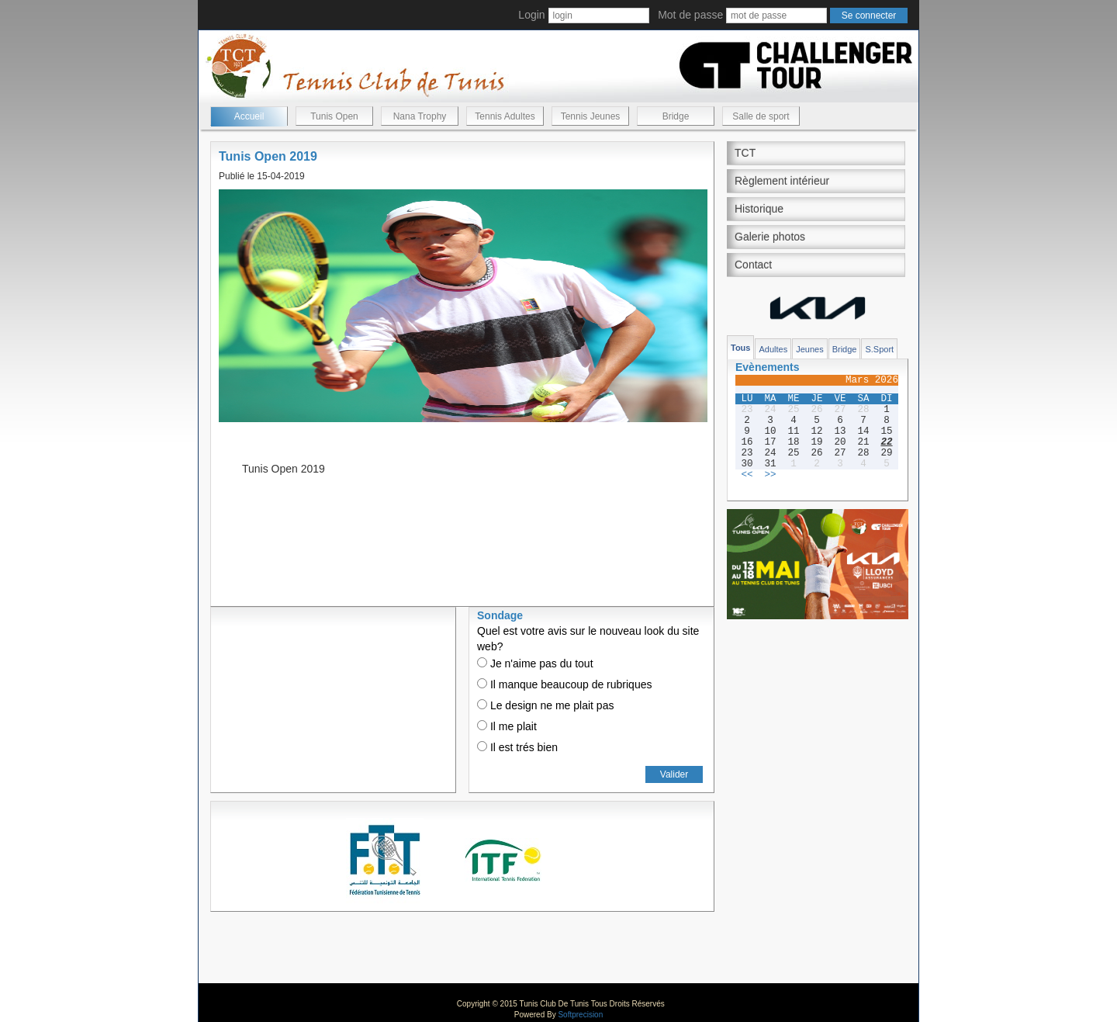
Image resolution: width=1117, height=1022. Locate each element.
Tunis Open (334, 116)
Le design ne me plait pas (545, 705)
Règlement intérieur (782, 181)
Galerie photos (770, 236)
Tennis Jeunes (591, 116)
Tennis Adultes (504, 116)
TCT (745, 153)
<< (746, 474)
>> (770, 474)
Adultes (773, 349)
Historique (759, 209)
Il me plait (507, 726)
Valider (674, 774)
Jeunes (809, 349)
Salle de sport (760, 116)
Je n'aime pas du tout (535, 663)
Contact (753, 264)
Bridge (676, 116)
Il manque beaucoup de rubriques (564, 684)
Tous (740, 347)
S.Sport (879, 349)
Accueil (249, 116)
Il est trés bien (517, 747)
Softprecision (580, 1014)
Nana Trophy (420, 116)
